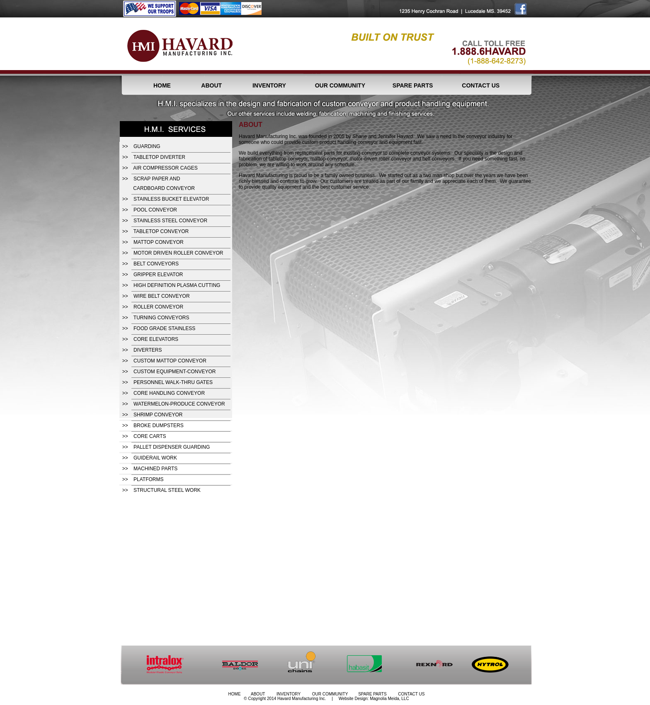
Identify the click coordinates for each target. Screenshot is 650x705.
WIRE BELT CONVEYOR (161, 296)
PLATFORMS (148, 479)
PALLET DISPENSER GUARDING (171, 447)
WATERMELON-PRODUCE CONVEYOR (179, 404)
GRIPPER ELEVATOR (158, 274)
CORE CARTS (149, 436)
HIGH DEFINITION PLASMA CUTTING (176, 285)
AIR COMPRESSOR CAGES (165, 168)
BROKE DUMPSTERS (158, 425)
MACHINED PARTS (155, 469)
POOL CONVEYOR (155, 210)
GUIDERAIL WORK (155, 458)
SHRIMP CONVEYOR (157, 415)
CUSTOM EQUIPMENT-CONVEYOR (174, 371)
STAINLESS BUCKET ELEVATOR (171, 199)
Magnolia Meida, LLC (389, 698)
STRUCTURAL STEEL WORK (167, 490)
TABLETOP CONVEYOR (161, 231)
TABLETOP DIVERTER (159, 157)
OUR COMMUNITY (340, 85)
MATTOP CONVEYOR (158, 242)
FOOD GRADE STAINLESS (164, 328)
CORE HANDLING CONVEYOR (169, 393)
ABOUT (211, 85)
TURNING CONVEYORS (161, 318)
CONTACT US (481, 85)
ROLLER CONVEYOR (158, 307)
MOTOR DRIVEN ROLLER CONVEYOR (178, 253)
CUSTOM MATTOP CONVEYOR (169, 361)
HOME (162, 85)
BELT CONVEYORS (156, 264)
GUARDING (146, 146)
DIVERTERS (147, 350)
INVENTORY (269, 85)
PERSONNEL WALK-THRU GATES (173, 382)
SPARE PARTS (413, 85)
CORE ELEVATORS (155, 339)
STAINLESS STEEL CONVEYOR (170, 221)
